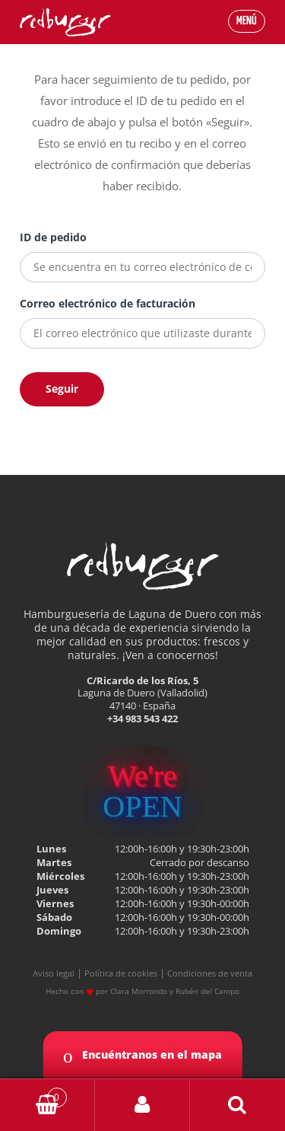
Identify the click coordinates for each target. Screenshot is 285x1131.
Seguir (62, 388)
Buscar (237, 1105)
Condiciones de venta (209, 973)
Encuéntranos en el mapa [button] (142, 1056)
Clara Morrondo (138, 991)
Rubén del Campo (207, 991)
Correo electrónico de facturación (107, 303)
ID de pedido (53, 237)
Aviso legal (53, 973)
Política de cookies (120, 973)
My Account (142, 1105)
